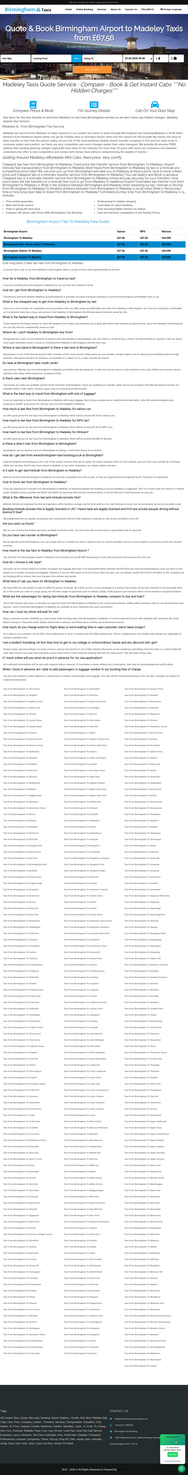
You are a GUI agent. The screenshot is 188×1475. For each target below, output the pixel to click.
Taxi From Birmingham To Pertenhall (82, 1309)
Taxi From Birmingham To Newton (80, 1228)
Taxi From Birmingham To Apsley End (21, 708)
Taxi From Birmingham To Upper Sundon (144, 1159)
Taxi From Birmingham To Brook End (21, 896)
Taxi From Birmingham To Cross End (21, 1134)
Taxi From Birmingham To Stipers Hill (142, 958)
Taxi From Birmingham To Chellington (21, 1015)
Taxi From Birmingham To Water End (142, 1190)
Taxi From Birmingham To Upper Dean (143, 1128)
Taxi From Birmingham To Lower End (82, 1084)
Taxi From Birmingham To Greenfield (82, 689)
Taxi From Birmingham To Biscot (19, 814)
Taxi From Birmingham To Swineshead (143, 1021)
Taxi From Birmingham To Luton (79, 1115)
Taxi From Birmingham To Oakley (80, 1247)
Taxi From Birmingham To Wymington (142, 1359)
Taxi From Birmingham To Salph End (142, 764)
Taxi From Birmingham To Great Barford (22, 1341)
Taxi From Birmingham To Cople (19, 1115)
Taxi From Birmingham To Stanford (141, 921)
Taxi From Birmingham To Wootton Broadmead (147, 1322)
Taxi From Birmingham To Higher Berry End (85, 789)
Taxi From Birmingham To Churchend (21, 1040)
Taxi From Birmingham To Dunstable (21, 1171)
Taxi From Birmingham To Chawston (21, 1008)
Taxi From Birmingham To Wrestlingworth (144, 1347)
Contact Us (131, 9)
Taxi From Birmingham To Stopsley (141, 971)
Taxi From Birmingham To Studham (141, 1002)
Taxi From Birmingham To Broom (19, 902)
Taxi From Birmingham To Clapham (20, 1052)
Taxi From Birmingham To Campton (20, 939)
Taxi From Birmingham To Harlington (82, 708)
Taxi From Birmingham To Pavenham (82, 1290)
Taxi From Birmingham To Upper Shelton (144, 1140)
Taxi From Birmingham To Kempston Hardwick (86, 927)
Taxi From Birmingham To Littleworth (82, 1065)
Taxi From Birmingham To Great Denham (23, 1347)
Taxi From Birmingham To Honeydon (82, 845)
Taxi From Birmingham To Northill (80, 1240)
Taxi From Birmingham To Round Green (143, 733)
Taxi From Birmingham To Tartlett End (142, 1027)
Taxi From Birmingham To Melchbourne (83, 1140)
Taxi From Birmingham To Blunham (20, 827)
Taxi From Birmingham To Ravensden (142, 701)
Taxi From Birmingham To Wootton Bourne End (147, 1316)
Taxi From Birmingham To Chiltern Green (23, 1027)
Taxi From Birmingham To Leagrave (81, 990)
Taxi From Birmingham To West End (141, 1203)
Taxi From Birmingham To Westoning (142, 1215)
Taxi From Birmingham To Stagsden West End (146, 896)
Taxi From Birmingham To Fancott (19, 1259)
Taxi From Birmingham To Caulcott (20, 958)
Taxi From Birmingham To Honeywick (82, 852)
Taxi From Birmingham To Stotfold (141, 983)
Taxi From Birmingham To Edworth (20, 1209)
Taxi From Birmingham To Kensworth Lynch (85, 946)
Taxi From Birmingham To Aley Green (21, 689)
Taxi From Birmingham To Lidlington (81, 1015)
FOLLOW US (147, 9)
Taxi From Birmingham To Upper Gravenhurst (146, 1134)
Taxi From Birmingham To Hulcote (80, 883)
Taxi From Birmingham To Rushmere (142, 745)
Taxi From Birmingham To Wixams (141, 1278)
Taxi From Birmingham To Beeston (20, 776)
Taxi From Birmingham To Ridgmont (142, 714)
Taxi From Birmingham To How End (81, 877)
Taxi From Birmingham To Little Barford (83, 1033)
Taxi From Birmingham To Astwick (20, 733)
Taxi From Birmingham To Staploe (140, 927)
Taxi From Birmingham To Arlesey (19, 714)
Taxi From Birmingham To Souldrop (141, 871)
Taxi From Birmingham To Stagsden (141, 902)
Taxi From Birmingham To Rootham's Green (145, 726)
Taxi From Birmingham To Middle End (82, 1153)
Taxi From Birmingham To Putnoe (80, 1353)
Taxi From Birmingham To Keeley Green (83, 914)
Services (101, 9)
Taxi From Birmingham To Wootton (141, 1334)
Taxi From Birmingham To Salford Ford (143, 751)
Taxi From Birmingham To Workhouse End (145, 1341)
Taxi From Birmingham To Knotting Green (84, 971)
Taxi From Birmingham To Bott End (20, 839)
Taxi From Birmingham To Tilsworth (141, 1071)
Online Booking (84, 9)
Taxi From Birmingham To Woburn (141, 1284)
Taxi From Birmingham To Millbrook (81, 1165)
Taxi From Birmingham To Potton (80, 1341)
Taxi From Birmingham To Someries (141, 864)
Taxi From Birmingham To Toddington (142, 1090)
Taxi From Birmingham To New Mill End (83, 1209)
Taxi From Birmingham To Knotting (81, 977)
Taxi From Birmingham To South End (142, 877)
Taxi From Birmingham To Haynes (80, 751)
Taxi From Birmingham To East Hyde (21, 1190)
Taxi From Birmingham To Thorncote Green (145, 1052)
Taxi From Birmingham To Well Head (142, 1196)
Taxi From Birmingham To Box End (20, 858)
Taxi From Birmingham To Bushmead (21, 921)
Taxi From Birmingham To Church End (22, 1033)
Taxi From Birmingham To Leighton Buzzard (85, 1002)
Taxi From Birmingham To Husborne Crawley (86, 889)
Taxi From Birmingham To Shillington (142, 833)
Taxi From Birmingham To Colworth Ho (22, 1109)
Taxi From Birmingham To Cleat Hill (20, 1059)
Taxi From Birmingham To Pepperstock (83, 1303)
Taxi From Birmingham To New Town (82, 1215)
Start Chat (173, 1454)
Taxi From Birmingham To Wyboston (142, 1353)
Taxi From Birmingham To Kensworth (82, 952)
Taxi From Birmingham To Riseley (140, 720)
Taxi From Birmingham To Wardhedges (143, 1184)
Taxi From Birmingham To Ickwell (80, 902)
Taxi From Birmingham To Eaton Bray (21, 1203)
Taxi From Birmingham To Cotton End (21, 1121)
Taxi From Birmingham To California (21, 933)
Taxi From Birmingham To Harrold (80, 714)
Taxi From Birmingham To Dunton (19, 1178)
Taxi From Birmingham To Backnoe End (22, 739)
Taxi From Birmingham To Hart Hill (80, 726)
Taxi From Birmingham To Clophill (20, 1077)
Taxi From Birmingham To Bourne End (22, 852)
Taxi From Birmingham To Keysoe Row (83, 958)
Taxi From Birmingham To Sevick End (142, 789)
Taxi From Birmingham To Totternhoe (142, 1102)
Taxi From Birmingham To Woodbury (142, 1297)
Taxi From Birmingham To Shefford (141, 820)
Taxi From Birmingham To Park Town (82, 1278)
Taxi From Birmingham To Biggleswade (22, 795)
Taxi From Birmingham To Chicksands (22, 1021)
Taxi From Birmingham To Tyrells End (142, 1115)
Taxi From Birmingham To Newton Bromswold (86, 1222)
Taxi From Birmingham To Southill (141, 883)
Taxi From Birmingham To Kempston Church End (88, 921)
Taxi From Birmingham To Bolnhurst (21, 833)
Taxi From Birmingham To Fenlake (20, 1290)
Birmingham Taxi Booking (126, 1431)
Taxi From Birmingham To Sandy (140, 770)
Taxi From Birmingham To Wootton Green (144, 1328)
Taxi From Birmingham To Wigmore (141, 1240)
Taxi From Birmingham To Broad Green (22, 877)
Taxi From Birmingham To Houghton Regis (84, 871)
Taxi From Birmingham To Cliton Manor (22, 1071)
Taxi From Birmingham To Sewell (140, 795)
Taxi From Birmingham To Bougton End (22, 845)
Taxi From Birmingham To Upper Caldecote (145, 1121)
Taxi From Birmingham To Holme (80, 827)
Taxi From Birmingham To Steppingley (143, 939)
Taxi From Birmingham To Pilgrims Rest (83, 1316)
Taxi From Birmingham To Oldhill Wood (83, 1272)
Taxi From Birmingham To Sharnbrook (143, 802)
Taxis (28, 9)
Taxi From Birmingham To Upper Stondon (144, 1153)
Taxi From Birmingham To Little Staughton (84, 1052)
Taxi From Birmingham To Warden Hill (142, 1171)
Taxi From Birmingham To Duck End (21, 1153)
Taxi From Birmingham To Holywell (81, 839)
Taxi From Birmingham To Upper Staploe (144, 1146)
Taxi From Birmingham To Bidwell (19, 789)
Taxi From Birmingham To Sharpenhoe (143, 808)
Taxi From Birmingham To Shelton (141, 827)
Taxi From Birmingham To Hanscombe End (85, 701)
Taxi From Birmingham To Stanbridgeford (144, 914)
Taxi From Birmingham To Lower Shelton (84, 1096)
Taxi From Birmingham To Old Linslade (83, 1259)
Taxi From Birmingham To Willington (142, 1253)
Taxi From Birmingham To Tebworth (141, 1033)
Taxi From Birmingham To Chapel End (21, 996)
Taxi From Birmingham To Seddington (142, 783)
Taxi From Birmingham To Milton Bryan (83, 1178)
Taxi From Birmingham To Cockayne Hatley (24, 1084)
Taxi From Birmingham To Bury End (20, 908)
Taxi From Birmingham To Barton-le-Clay (23, 745)
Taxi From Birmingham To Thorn (140, 1046)
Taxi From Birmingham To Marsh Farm (82, 1121)
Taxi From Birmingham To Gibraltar (20, 1316)
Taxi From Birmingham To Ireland (80, 908)
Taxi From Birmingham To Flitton (19, 1297)
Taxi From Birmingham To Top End (141, 1096)
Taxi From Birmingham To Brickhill (20, 871)
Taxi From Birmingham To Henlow (80, 764)
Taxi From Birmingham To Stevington (142, 946)
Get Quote (92, 69)
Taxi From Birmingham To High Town (82, 776)
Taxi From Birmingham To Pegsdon (81, 1297)
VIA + (77, 58)
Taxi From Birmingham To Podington (82, 1328)
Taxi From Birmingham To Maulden (81, 1134)
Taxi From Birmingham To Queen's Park (143, 689)
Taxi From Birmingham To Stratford (141, 990)
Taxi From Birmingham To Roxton (140, 739)
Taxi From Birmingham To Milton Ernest (83, 1184)
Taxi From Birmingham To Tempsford (142, 1040)
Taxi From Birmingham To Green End (21, 1353)
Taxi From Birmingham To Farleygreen (22, 1272)
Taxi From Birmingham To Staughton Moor (145, 933)
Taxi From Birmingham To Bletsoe (19, 820)
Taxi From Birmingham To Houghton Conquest (86, 858)
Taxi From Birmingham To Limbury (81, 1021)
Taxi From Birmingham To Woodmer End (144, 1303)
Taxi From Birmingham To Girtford (20, 1322)
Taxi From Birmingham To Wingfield (141, 1265)
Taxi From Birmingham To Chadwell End (22, 965)
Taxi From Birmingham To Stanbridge (142, 908)
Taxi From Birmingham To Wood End (142, 1290)
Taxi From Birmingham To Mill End (80, 1159)
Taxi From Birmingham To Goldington (21, 1328)
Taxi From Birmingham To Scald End (142, 776)
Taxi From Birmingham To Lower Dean (82, 1077)
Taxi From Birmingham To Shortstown (142, 839)
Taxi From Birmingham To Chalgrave (21, 971)
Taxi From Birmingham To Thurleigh (141, 1065)
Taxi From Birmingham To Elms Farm (21, 1222)
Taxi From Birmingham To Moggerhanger (84, 1190)
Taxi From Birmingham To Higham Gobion (84, 783)
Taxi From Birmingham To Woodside (142, 1309)
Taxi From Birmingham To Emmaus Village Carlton (27, 1234)
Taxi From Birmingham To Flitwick (20, 1303)
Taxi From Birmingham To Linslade (81, 1027)
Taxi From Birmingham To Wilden (140, 1247)
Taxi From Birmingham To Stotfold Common (145, 977)
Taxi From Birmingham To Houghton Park (84, 864)
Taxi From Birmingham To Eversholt (20, 1240)
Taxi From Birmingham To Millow (80, 1171)
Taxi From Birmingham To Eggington (21, 1215)
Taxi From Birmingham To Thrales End (143, 1059)
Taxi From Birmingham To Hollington (82, 820)
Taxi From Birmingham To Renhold (141, 708)
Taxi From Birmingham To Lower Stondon (84, 1102)
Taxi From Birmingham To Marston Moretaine (86, 1128)
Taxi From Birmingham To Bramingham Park (25, 864)
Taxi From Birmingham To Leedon (80, 996)
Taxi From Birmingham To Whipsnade (142, 1228)
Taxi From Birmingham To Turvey (140, 1109)
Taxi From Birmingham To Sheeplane (142, 814)
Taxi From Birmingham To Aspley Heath (22, 726)
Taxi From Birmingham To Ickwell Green (83, 896)
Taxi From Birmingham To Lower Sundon (84, 1109)
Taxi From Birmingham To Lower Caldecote (85, 1071)
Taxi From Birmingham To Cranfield (20, 1128)
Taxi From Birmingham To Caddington (21, 927)
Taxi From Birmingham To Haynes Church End (86, 739)
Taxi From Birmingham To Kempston (82, 939)
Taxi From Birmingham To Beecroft (20, 770)
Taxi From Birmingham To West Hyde (142, 1209)
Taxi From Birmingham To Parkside (81, 1284)
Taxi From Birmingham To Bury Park (21, 914)
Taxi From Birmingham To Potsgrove (82, 1334)
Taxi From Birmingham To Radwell (141, 695)
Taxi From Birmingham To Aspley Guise (22, 720)
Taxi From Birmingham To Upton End (142, 1165)
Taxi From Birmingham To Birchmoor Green (24, 808)
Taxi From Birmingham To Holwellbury (82, 833)
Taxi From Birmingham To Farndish (20, 1278)
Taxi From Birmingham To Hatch (79, 733)
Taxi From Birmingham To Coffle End (21, 1090)
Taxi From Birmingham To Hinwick (80, 808)
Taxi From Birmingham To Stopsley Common (146, 965)
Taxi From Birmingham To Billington (21, 802)
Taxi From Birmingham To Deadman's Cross (24, 1140)
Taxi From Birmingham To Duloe (19, 1165)
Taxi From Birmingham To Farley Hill (21, 1265)
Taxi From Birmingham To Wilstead (141, 1259)
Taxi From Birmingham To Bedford (20, 764)
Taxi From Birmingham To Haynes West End (85, 745)
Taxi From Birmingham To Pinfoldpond (83, 1322)
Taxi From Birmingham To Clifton (19, 1065)
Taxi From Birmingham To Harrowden (82, 720)
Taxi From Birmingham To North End (81, 1234)
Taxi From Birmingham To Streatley (141, 996)
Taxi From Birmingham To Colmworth (21, 1102)
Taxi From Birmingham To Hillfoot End (82, 802)
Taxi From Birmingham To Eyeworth (20, 1253)
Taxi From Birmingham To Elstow (19, 1228)
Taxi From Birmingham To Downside (21, 1146)
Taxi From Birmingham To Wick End (141, 1234)
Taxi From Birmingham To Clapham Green (23, 1046)
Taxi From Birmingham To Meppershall (83, 1146)
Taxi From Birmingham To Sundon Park (143, 1008)
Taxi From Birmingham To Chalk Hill (20, 977)
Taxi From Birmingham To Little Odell (82, 1046)
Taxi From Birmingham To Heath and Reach (85, 758)
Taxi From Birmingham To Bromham (21, 889)
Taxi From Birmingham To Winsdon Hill (143, 1272)
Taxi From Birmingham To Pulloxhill (81, 1347)
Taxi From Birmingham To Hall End (81, 695)
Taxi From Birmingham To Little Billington (84, 1040)
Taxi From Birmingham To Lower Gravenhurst (86, 1090)
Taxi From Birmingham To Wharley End (143, 1222)
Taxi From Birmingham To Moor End (81, 1196)
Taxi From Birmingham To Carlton (19, 952)
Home (68, 9)
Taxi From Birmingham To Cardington (21, 946)
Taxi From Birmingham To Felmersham (22, 1284)
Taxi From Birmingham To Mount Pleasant (84, 1203)
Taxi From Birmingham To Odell (79, 1253)
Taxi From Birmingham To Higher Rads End (85, 795)
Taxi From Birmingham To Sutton (140, 1015)
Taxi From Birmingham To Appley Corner (23, 701)
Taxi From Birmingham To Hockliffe (81, 814)
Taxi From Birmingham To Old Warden (82, 1265)
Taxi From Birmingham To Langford (81, 983)
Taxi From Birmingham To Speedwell (142, 889)
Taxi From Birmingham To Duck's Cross (22, 1159)
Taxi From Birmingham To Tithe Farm (142, 1084)
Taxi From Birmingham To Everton (20, 1247)
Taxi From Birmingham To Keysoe (80, 965)
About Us (116, 9)
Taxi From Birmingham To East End (20, 1184)
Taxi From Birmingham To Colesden (20, 1096)
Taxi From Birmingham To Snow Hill (141, 858)
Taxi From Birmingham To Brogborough (22, 883)
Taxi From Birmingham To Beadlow (20, 758)
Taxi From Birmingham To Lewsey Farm (83, 1008)
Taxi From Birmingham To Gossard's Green (24, 1334)
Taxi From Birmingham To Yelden (140, 1366)
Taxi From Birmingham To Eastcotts (20, 1196)
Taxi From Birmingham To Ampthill (20, 695)
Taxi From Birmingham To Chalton (20, 983)
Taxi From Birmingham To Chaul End (21, 1002)
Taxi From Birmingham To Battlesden (21, 751)
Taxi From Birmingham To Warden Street (144, 1178)
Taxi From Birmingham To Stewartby (142, 952)
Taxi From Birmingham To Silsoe (140, 845)
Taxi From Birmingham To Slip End (141, 852)
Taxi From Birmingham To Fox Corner (21, 1309)
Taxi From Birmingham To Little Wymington (85, 1059)
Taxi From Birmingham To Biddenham (21, 783)
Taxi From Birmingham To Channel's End (23, 990)
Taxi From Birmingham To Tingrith (141, 1077)
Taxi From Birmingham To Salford (140, 758)
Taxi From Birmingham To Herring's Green (84, 770)
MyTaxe (122, 1469)
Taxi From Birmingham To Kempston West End (87, 933)
